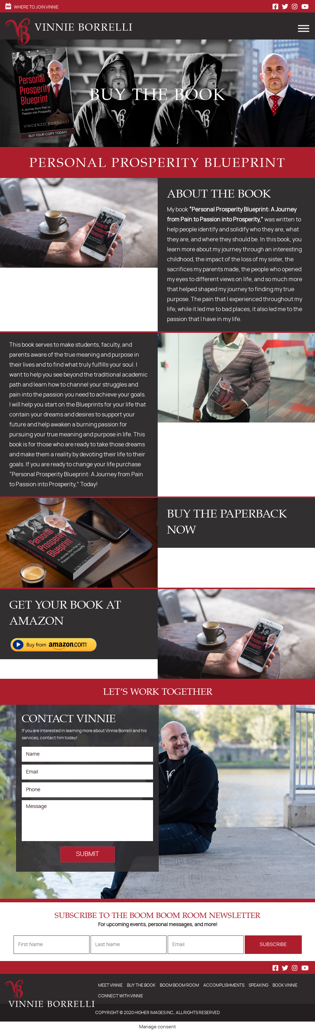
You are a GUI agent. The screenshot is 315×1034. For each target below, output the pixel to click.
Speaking (258, 985)
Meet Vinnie (110, 985)
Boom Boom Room (179, 985)
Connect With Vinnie (120, 996)
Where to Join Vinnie (36, 7)
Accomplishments (223, 985)
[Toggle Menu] (302, 27)
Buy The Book (141, 985)
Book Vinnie (285, 985)
